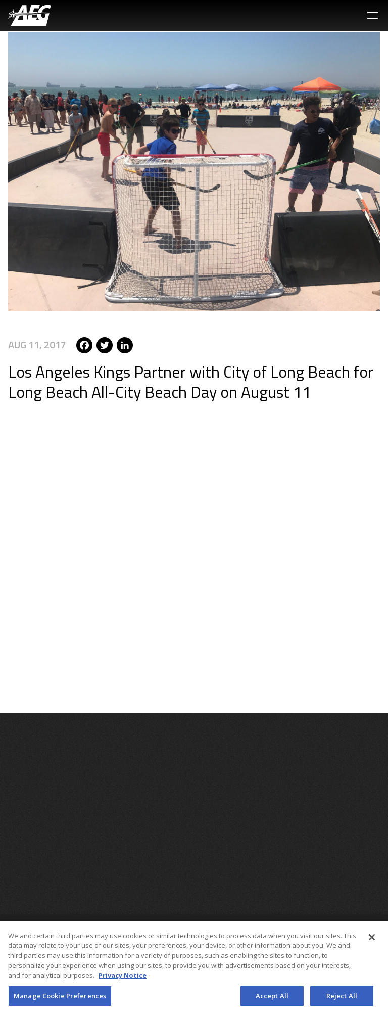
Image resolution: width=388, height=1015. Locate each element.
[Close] (372, 940)
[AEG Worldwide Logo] (29, 15)
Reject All (341, 998)
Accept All (272, 998)
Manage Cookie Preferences (60, 998)
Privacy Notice (123, 977)
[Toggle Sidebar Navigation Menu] (372, 15)
